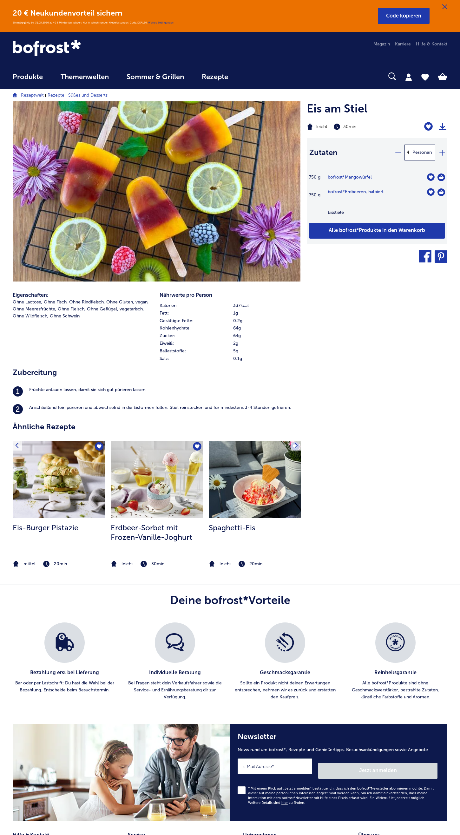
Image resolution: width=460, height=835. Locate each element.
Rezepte (56, 95)
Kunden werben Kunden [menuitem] (152, 727)
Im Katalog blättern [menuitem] (147, 676)
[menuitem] (28, 80)
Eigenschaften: (31, 122)
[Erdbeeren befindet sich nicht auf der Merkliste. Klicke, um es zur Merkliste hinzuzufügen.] (430, 192)
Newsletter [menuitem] (139, 717)
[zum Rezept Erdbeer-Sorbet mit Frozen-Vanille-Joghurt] (157, 306)
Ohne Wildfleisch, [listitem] (31, 142)
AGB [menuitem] (247, 686)
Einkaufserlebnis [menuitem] (374, 686)
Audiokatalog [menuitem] (141, 697)
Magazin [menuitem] (381, 44)
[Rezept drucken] (442, 127)
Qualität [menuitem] (366, 666)
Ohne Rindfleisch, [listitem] (87, 128)
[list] (230, 488)
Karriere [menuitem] (403, 44)
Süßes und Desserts (88, 95)
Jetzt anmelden (410, 593)
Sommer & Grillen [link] (155, 76)
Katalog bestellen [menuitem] (145, 686)
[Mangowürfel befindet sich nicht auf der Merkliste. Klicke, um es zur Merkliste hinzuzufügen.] (430, 177)
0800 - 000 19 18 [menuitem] (36, 717)
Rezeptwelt (32, 95)
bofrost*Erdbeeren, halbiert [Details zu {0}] (356, 191)
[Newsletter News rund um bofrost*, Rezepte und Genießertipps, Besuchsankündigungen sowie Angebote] (338, 597)
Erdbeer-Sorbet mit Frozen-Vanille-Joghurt (151, 359)
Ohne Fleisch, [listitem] (72, 135)
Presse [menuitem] (249, 676)
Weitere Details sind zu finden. (276, 625)
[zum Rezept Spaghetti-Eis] (255, 306)
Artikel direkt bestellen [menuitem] (151, 666)
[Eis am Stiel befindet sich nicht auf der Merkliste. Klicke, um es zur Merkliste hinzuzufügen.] (428, 126)
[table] (377, 198)
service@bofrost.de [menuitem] (37, 707)
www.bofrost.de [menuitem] (34, 697)
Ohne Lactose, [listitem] (28, 128)
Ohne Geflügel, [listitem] (102, 135)
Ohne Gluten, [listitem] (120, 128)
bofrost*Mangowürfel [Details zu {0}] (350, 177)
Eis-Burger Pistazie (45, 354)
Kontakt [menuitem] (21, 676)
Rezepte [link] (215, 76)
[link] (78, 49)
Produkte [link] (28, 76)
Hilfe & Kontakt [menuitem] (431, 44)
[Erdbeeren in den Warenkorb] (441, 192)
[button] (404, 16)
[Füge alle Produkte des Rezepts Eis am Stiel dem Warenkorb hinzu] (377, 231)
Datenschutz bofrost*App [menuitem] (269, 717)
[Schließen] (444, 7)
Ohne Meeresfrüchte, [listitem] (34, 135)
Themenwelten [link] (85, 76)
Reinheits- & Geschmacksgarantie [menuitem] (392, 707)
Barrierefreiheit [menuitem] (258, 758)
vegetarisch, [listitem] (132, 135)
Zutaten (323, 152)
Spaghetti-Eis (232, 354)
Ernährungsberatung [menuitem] (378, 676)
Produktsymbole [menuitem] (375, 717)
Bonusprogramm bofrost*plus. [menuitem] (159, 737)
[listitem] (156, 218)
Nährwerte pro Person (186, 122)
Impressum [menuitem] (254, 697)
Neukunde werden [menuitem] (377, 697)
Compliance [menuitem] (255, 737)
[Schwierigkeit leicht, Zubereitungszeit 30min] (353, 127)
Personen (422, 152)
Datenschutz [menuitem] (255, 707)
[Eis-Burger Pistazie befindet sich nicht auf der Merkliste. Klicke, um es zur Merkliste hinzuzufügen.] (98, 274)
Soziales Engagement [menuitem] (264, 727)
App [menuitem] (132, 707)
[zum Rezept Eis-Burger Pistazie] (59, 306)
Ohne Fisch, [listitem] (56, 128)
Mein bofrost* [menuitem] (31, 686)
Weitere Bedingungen (161, 22)
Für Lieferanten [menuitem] (258, 747)
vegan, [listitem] (142, 128)
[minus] (398, 152)
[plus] (442, 152)
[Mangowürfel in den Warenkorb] (441, 177)
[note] (59, 391)
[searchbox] (250, 76)
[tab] (408, 76)
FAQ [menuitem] (17, 666)
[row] (229, 132)
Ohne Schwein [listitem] (65, 142)
